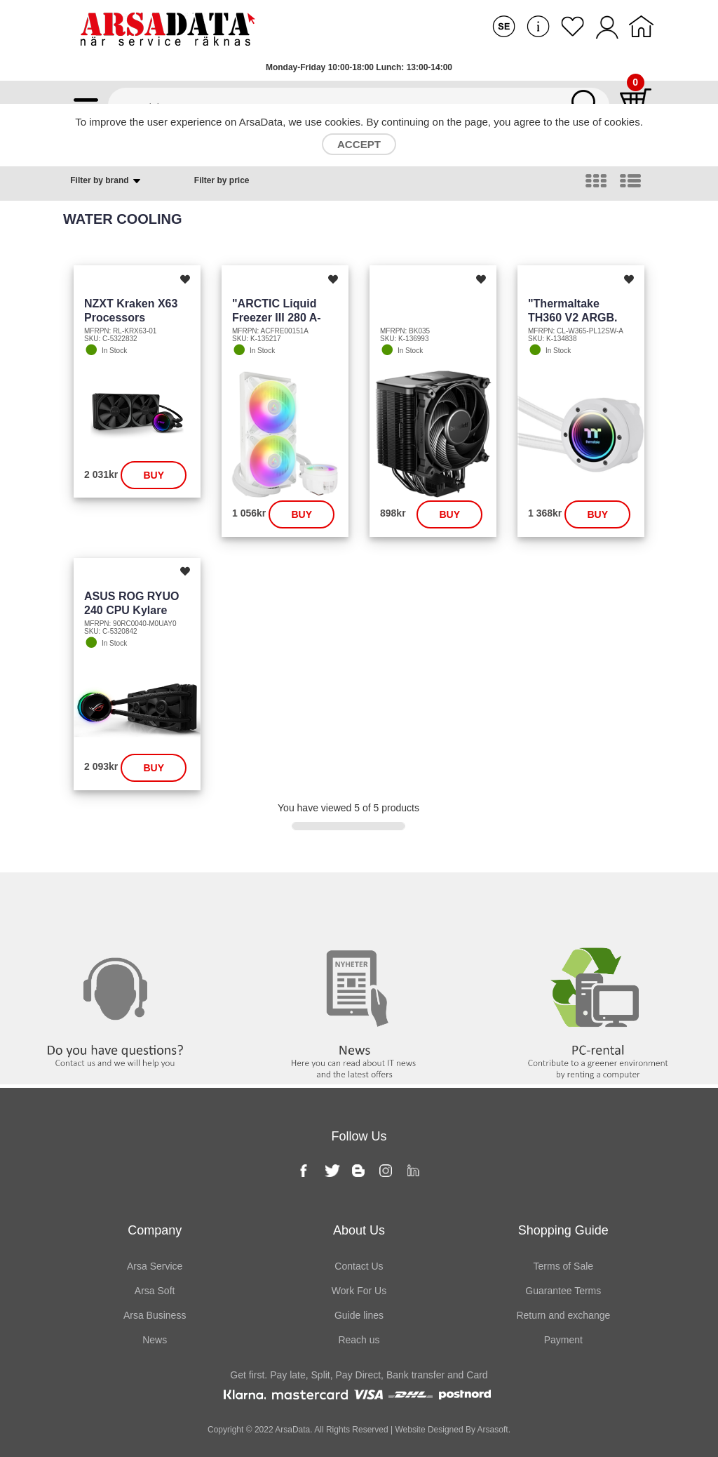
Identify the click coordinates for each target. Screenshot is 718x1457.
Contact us (120, 901)
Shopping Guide (563, 1230)
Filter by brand (106, 181)
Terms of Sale (564, 1266)
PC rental (598, 901)
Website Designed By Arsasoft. (451, 1430)
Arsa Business (154, 1315)
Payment (563, 1339)
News (359, 901)
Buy (153, 475)
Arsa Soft (155, 1290)
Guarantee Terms (563, 1290)
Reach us (358, 1339)
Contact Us (358, 1266)
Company (155, 1230)
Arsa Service (154, 1266)
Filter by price (222, 180)
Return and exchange (563, 1315)
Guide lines (359, 1315)
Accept (359, 144)
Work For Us (359, 1290)
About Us (359, 1230)
